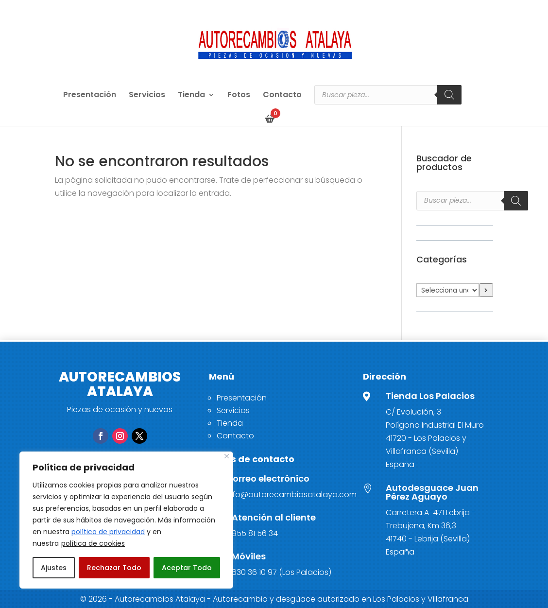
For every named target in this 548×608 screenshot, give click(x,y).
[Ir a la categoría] (486, 290)
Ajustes (54, 568)
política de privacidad (108, 532)
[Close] (226, 456)
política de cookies (93, 543)
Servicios (147, 95)
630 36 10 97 (254, 572)
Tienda (191, 95)
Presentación (89, 95)
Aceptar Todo (187, 568)
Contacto (282, 95)
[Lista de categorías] (447, 290)
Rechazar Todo (114, 568)
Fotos (238, 95)
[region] (126, 520)
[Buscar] (449, 94)
